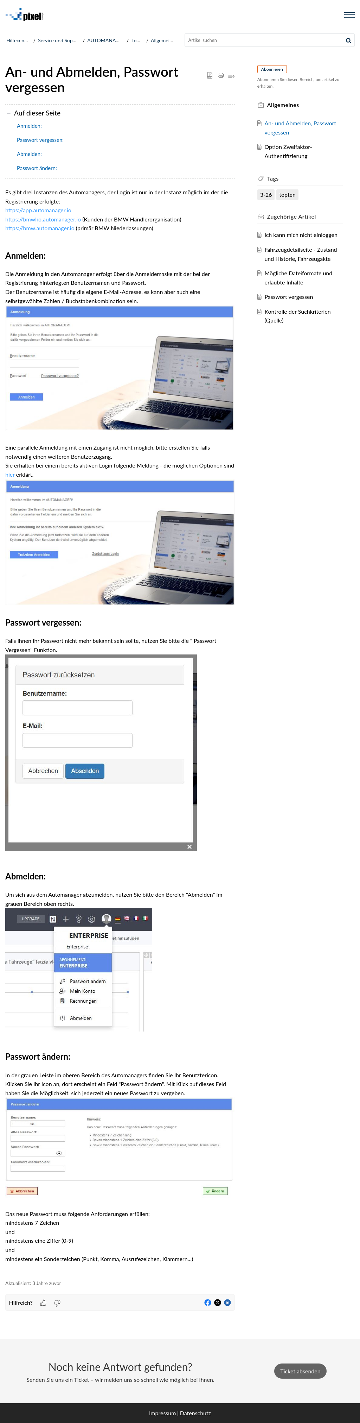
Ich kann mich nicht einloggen (301, 234)
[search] (270, 40)
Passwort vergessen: (40, 140)
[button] (348, 40)
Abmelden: (29, 154)
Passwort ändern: (37, 168)
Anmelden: (29, 126)
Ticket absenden (300, 1371)
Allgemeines (164, 40)
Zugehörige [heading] (291, 216)
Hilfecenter (18, 40)
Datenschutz (195, 1413)
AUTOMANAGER (106, 40)
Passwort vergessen (288, 296)
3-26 (266, 194)
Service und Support (60, 40)
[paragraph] (120, 730)
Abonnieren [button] (272, 69)
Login (137, 40)
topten (287, 194)
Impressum (162, 1413)
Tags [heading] (273, 178)
